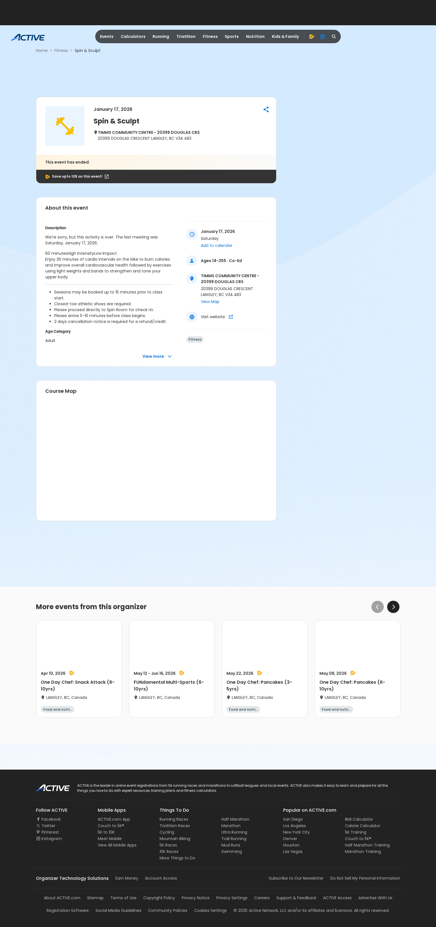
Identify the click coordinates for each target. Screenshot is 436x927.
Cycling (167, 832)
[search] (334, 36)
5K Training (355, 832)
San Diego (293, 819)
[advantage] (311, 36)
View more (157, 356)
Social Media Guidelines (118, 910)
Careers (262, 898)
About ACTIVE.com (62, 898)
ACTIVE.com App (114, 819)
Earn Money (126, 878)
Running (161, 36)
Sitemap (95, 898)
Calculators (133, 36)
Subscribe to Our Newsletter (296, 878)
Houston (291, 845)
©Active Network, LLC (260, 910)
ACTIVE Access (337, 898)
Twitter (48, 826)
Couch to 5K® (111, 826)
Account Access (161, 878)
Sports (232, 36)
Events (106, 36)
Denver (290, 838)
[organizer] (323, 36)
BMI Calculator (359, 819)
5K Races (168, 845)
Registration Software (68, 910)
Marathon (230, 826)
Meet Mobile (110, 838)
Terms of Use (123, 898)
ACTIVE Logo (48, 786)
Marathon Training (363, 851)
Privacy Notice (196, 898)
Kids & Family (285, 36)
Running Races (174, 819)
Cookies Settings (210, 910)
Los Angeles (294, 826)
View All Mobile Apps (117, 845)
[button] (266, 109)
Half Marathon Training (367, 845)
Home (42, 50)
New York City (296, 832)
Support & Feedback (296, 898)
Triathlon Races (175, 826)
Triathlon (186, 36)
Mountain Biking (175, 838)
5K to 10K (106, 832)
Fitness (210, 36)
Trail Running (233, 838)
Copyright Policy (159, 898)
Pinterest (50, 832)
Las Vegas (293, 851)
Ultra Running (234, 832)
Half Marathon (235, 819)
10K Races (169, 851)
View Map (210, 301)
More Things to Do (177, 858)
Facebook (51, 819)
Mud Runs (230, 845)
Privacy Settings (231, 898)
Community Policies (167, 910)
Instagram (52, 838)
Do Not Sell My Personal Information (365, 878)
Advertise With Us (375, 898)
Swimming (231, 851)
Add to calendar (216, 245)
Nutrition (255, 36)
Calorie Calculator (362, 826)
